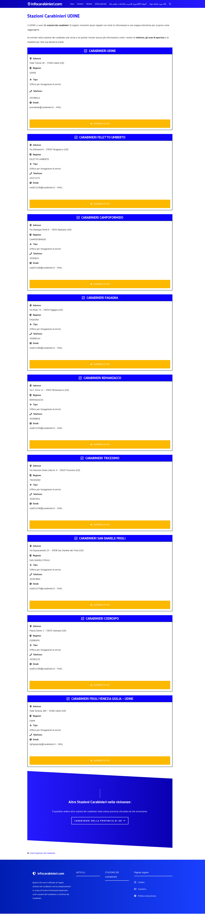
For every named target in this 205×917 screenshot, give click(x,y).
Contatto (142, 889)
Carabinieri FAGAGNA (102, 298)
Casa (72, 4)
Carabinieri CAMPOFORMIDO (102, 217)
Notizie (89, 4)
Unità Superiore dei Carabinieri (42, 853)
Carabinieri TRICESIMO (102, 458)
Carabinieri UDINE (102, 51)
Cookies (141, 882)
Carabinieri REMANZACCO (102, 378)
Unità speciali (100, 4)
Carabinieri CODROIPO (102, 618)
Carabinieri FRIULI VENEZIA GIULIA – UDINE (102, 699)
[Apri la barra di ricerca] (170, 4)
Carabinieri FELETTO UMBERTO (102, 137)
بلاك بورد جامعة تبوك (157, 4)
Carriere (80, 4)
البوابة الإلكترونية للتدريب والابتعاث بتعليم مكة (127, 4)
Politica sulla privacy (147, 895)
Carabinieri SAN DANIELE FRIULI (102, 538)
